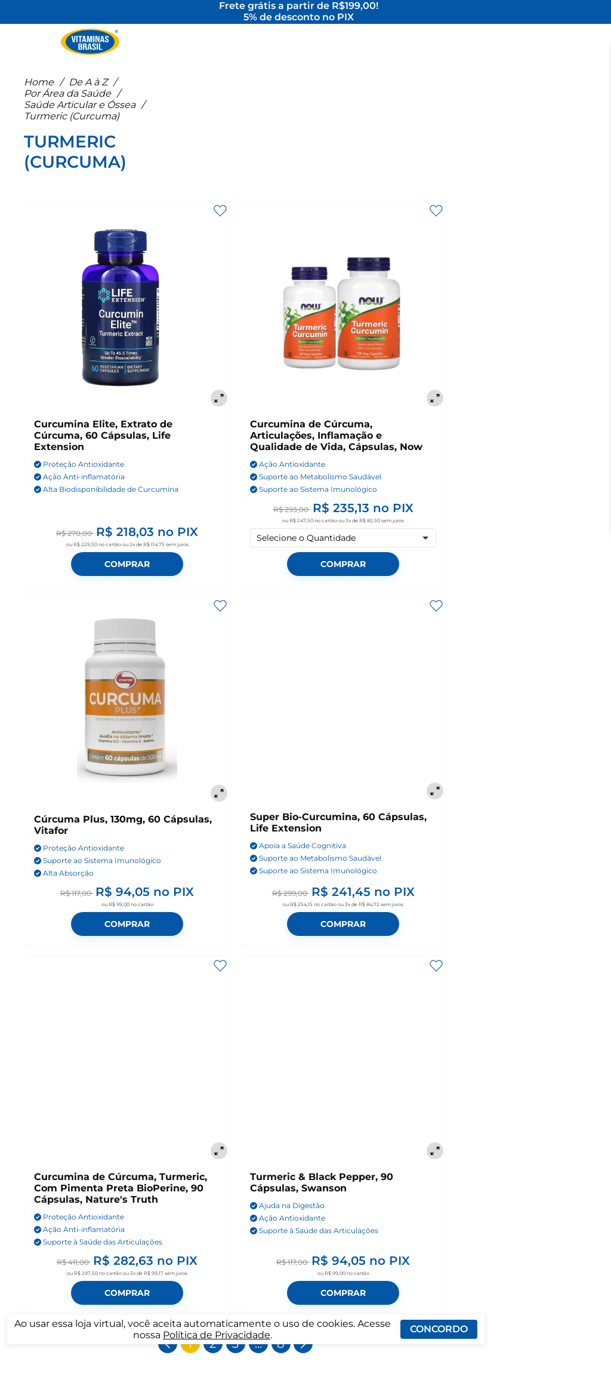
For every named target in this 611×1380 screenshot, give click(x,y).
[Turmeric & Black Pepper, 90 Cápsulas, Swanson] (343, 1069)
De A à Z (88, 92)
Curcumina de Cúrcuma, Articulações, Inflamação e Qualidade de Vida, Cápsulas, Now (336, 446)
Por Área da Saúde (67, 103)
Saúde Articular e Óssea (79, 115)
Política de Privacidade (216, 1335)
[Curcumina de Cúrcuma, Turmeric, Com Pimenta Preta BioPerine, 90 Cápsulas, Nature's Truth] (127, 1069)
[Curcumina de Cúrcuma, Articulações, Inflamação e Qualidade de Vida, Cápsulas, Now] (343, 315)
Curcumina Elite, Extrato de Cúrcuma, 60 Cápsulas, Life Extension (103, 446)
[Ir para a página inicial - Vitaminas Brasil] (90, 45)
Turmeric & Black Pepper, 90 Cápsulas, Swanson (321, 1192)
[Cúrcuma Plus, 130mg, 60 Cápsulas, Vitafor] (127, 710)
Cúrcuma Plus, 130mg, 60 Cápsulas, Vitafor (123, 835)
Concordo (439, 1329)
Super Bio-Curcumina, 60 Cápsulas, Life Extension (338, 832)
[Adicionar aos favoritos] (220, 220)
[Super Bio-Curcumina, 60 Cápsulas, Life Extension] (343, 709)
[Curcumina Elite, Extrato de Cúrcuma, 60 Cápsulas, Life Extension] (127, 315)
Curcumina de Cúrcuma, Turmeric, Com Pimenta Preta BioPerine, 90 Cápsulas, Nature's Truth (120, 1198)
